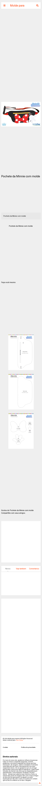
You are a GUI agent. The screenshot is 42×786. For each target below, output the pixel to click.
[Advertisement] (21, 33)
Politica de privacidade (28, 747)
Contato (5, 747)
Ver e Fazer (19, 740)
